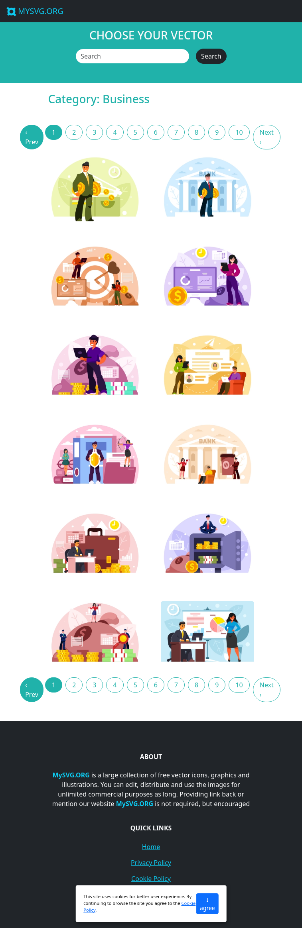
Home (151, 846)
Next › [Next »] (267, 137)
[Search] (132, 56)
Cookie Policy (151, 878)
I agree (207, 904)
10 (239, 132)
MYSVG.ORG (34, 11)
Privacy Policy (151, 862)
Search (211, 56)
